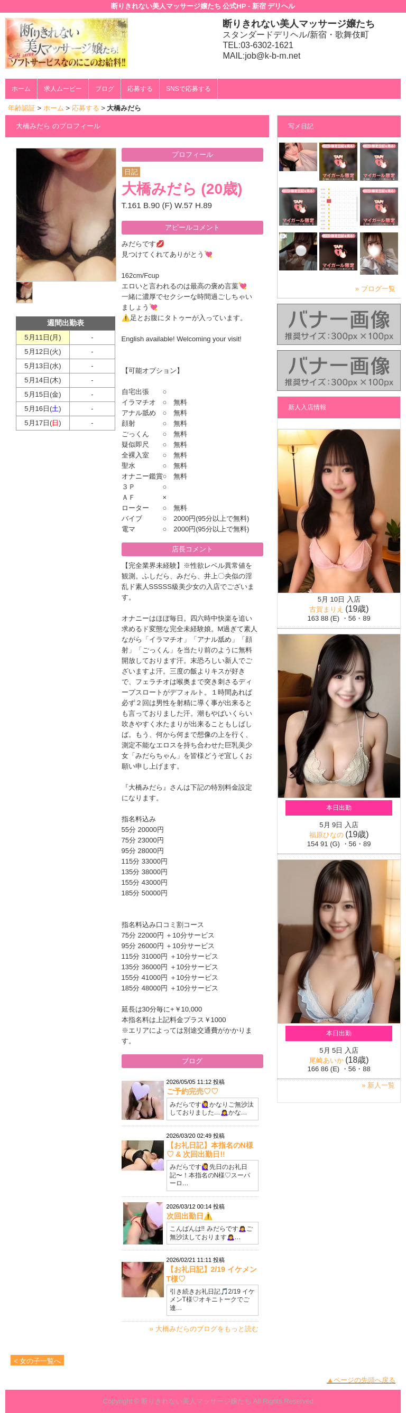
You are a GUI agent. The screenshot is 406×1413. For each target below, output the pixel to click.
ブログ (104, 88)
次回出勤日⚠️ (190, 1216)
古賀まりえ (326, 609)
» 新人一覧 (378, 1085)
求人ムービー (63, 88)
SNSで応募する (188, 88)
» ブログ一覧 (375, 289)
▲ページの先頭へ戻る (361, 1380)
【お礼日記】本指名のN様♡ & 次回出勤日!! (210, 1149)
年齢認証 (21, 108)
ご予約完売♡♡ (192, 1091)
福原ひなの (326, 835)
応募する (140, 88)
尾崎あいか (326, 1060)
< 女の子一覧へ (37, 1361)
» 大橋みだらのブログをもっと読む (204, 1329)
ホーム (21, 88)
